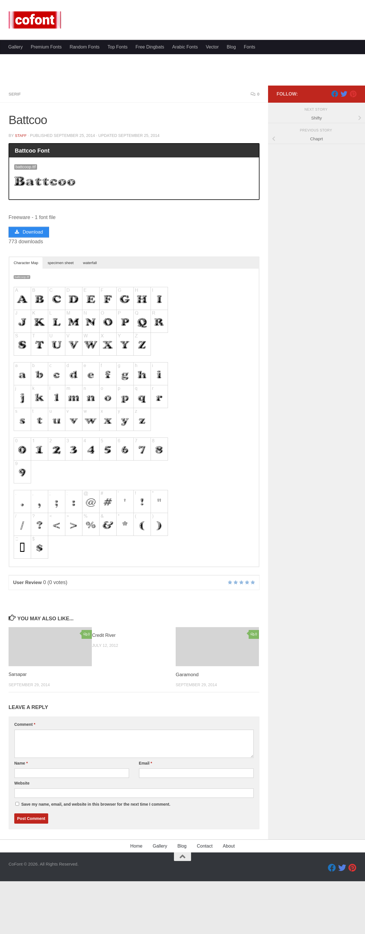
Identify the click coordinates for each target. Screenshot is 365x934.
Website (21, 838)
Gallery (15, 132)
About (229, 901)
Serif (15, 148)
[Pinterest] (353, 148)
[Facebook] (334, 148)
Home (136, 901)
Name (21, 818)
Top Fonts (117, 132)
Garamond (187, 729)
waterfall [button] (90, 318)
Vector (212, 132)
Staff (21, 189)
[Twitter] (343, 148)
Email (145, 818)
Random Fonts (85, 132)
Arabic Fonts (185, 132)
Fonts (249, 132)
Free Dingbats (149, 132)
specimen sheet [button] (61, 318)
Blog (231, 132)
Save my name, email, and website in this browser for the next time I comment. (95, 859)
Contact (204, 901)
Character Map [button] (26, 318)
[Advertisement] (182, 83)
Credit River (105, 690)
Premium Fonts (46, 132)
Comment (24, 779)
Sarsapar (18, 729)
